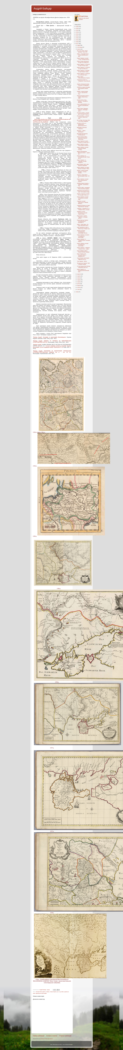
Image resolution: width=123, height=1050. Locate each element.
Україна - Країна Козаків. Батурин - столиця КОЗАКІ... (82, 171)
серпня (79, 276)
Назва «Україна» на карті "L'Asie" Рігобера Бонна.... (83, 59)
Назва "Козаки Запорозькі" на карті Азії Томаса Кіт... (83, 62)
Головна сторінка (51, 1036)
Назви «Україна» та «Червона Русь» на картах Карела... (83, 240)
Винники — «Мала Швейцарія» (81, 131)
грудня (79, 45)
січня (78, 289)
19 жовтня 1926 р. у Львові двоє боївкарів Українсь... (83, 113)
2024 (77, 30)
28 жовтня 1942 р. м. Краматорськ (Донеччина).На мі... (82, 124)
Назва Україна (53, 991)
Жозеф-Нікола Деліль (41, 991)
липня (78, 277)
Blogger (71, 1044)
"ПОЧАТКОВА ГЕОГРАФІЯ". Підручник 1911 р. (83, 259)
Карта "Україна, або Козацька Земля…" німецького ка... (82, 255)
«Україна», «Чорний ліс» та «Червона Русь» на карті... (83, 209)
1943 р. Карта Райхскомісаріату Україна (83, 77)
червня (79, 279)
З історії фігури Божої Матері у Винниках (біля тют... (83, 267)
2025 (77, 28)
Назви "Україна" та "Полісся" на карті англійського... (83, 68)
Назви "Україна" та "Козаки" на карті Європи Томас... (83, 71)
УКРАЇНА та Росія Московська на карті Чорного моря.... (82, 213)
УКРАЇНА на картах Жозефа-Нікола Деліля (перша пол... (83, 88)
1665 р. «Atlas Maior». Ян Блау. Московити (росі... (83, 225)
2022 (77, 34)
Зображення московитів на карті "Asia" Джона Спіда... (83, 191)
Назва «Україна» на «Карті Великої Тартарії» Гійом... (83, 168)
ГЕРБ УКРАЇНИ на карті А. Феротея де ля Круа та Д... (83, 228)
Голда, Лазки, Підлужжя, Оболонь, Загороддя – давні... (82, 109)
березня (79, 285)
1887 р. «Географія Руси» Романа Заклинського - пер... (83, 55)
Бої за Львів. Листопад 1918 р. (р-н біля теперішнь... (83, 121)
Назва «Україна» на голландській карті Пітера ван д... (83, 157)
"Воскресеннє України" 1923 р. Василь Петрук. (83, 264)
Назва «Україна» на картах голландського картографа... (83, 236)
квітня (78, 283)
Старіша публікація (65, 1036)
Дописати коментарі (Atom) (46, 1038)
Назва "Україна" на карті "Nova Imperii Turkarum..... (83, 145)
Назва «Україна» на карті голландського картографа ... (82, 244)
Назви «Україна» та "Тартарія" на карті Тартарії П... (81, 161)
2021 (77, 36)
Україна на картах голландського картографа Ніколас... (82, 232)
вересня (79, 274)
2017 (77, 43)
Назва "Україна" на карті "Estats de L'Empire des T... (83, 142)
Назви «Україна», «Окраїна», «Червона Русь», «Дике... (83, 248)
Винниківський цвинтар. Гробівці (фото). (82, 134)
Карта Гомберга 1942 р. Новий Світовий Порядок (83, 251)
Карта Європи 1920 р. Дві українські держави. (82, 165)
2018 (77, 41)
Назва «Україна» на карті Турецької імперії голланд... (82, 148)
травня (79, 281)
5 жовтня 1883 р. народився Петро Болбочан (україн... (83, 188)
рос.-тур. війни (60, 991)
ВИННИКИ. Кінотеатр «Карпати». (82, 128)
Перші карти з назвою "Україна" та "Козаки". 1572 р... (82, 217)
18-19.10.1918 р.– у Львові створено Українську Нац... (83, 117)
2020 (77, 37)
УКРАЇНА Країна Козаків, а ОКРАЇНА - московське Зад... (83, 184)
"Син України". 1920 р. (82, 261)
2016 (77, 291)
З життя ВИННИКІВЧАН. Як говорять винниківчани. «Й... (83, 105)
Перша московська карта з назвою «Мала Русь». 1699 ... (83, 97)
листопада (79, 47)
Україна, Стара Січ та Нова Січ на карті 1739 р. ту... (83, 194)
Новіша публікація (38, 1036)
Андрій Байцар (43, 8)
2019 (77, 39)
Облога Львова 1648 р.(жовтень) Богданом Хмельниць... (82, 138)
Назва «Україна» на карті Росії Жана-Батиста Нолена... (82, 180)
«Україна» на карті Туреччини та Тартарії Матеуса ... (82, 202)
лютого (79, 287)
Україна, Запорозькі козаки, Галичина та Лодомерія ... (83, 85)
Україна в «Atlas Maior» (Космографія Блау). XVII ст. (83, 176)
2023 (77, 32)
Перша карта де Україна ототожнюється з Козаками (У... (82, 221)
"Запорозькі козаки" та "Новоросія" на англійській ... (83, 81)
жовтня (79, 49)
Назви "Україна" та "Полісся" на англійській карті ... (83, 74)
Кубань (47, 991)
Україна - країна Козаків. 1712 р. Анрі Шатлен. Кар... (82, 92)
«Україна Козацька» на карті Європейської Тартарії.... (83, 206)
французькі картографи (41, 993)
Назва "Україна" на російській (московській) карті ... (83, 270)
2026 (77, 26)
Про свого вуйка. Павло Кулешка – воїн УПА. (82, 51)
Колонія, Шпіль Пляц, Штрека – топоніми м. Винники (82, 101)
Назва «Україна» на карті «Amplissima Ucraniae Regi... (82, 198)
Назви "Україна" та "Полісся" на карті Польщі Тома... (83, 65)
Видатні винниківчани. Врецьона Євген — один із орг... (83, 152)
